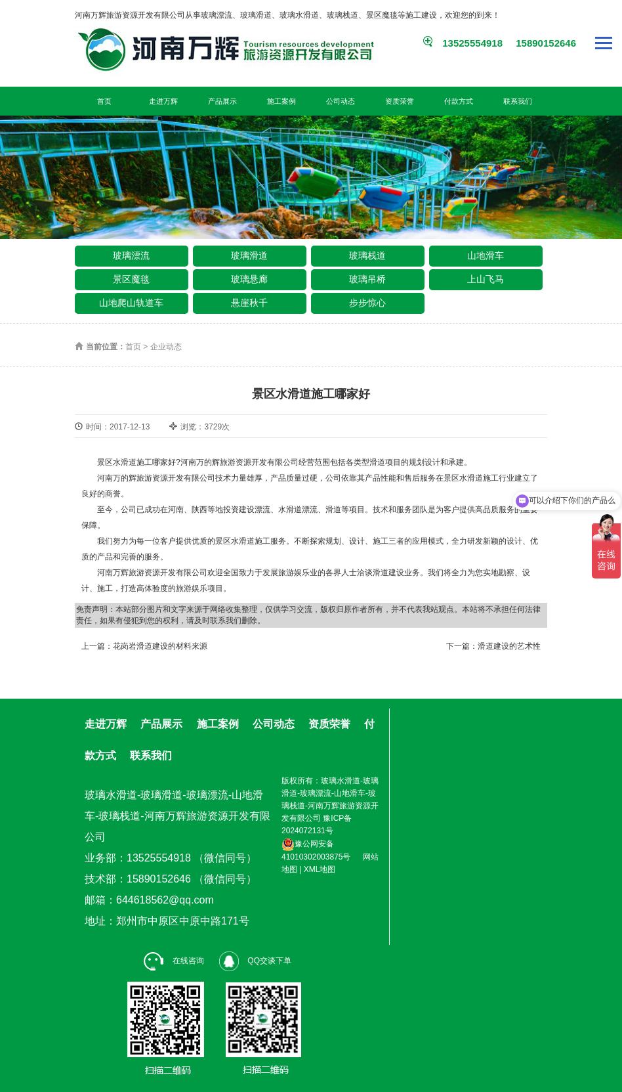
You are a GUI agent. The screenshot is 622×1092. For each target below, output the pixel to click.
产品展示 (222, 101)
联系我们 (517, 101)
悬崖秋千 (249, 302)
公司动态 (340, 101)
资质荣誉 (399, 101)
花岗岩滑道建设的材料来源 (160, 646)
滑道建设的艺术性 (509, 646)
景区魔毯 (131, 279)
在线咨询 (173, 960)
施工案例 (281, 101)
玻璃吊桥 (367, 279)
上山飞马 (485, 279)
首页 (104, 101)
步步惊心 (367, 302)
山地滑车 (485, 255)
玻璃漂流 (131, 255)
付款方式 (458, 101)
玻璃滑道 (249, 255)
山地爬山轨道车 (131, 302)
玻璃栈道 (367, 255)
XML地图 (320, 869)
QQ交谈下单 (255, 960)
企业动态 (166, 346)
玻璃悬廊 (249, 279)
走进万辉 (163, 101)
